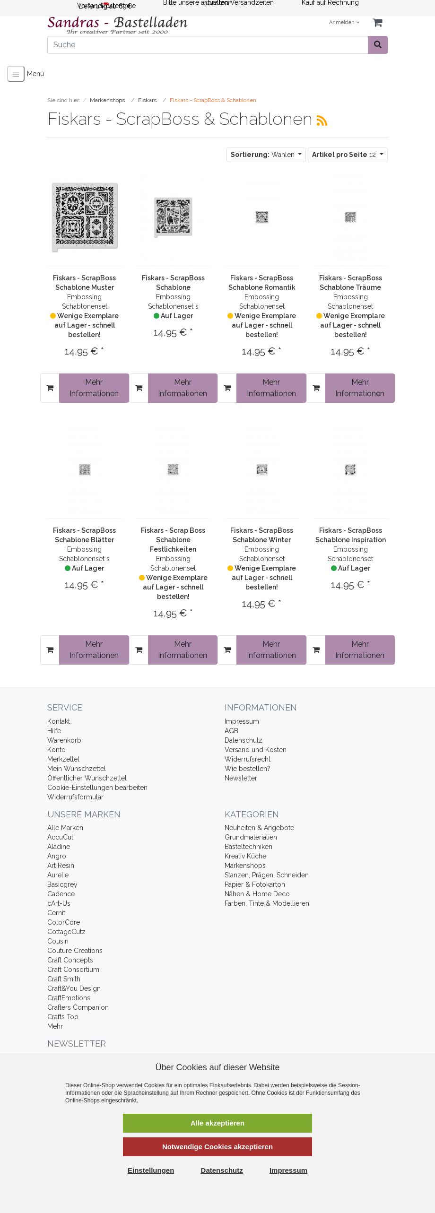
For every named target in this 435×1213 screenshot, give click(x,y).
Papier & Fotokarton (255, 884)
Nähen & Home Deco (257, 894)
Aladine (58, 846)
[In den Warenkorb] (50, 388)
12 (345, 154)
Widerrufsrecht (247, 759)
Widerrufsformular (75, 797)
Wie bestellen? (247, 768)
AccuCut (60, 837)
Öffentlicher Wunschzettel (87, 778)
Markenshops (245, 865)
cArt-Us (58, 903)
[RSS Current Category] (322, 120)
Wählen (263, 154)
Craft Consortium (73, 969)
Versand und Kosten (256, 750)
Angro (56, 856)
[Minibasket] (377, 23)
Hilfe (54, 731)
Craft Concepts (70, 960)
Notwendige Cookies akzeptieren (217, 1147)
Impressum (242, 721)
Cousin (58, 941)
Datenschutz (243, 740)
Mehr (55, 1026)
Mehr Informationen (94, 388)
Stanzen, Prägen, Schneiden (267, 875)
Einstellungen (151, 1170)
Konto (56, 750)
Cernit (56, 913)
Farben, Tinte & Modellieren (267, 903)
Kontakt (58, 721)
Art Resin (60, 865)
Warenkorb (64, 740)
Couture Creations (75, 950)
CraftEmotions (68, 998)
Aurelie (58, 875)
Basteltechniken (248, 846)
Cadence (61, 894)
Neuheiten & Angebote (259, 828)
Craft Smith (63, 979)
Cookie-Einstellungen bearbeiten (97, 787)
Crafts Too (62, 1017)
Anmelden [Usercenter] (344, 22)
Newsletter (241, 778)
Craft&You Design (74, 988)
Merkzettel (63, 759)
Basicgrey (62, 884)
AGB (231, 731)
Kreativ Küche (245, 856)
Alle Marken (65, 828)
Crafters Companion (78, 1007)
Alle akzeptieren (217, 1123)
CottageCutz (66, 932)
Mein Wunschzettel (76, 768)
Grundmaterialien (251, 837)
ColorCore (63, 922)
